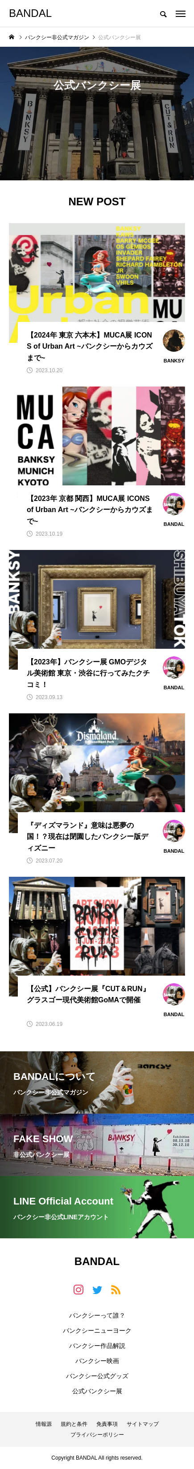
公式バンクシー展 (97, 1391)
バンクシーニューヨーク (97, 1330)
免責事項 (107, 1424)
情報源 (44, 1424)
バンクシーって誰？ (97, 1315)
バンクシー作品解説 (97, 1346)
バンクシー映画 (97, 1361)
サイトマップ (143, 1424)
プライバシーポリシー (97, 1435)
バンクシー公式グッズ (97, 1376)
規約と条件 (74, 1424)
